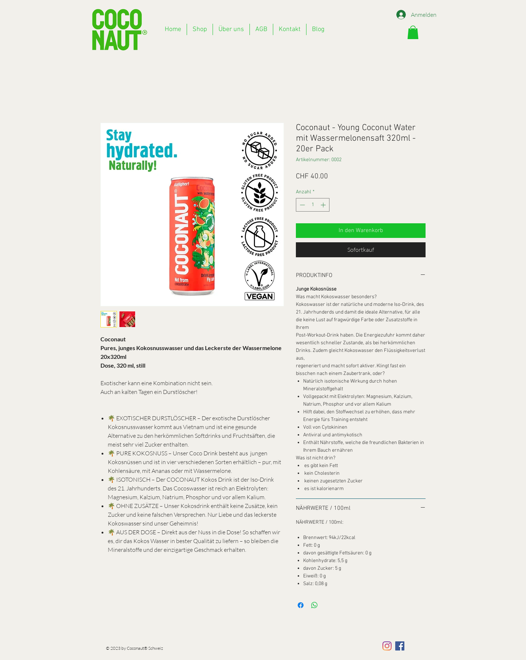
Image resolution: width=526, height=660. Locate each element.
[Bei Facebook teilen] (300, 605)
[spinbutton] (312, 204)
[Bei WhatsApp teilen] (314, 605)
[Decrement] (301, 204)
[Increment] (323, 204)
